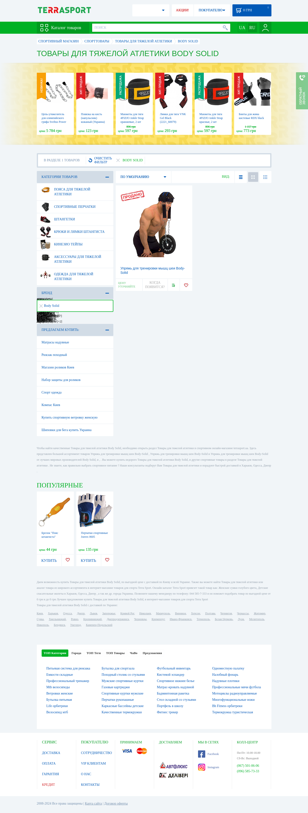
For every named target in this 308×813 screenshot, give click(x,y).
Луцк (241, 619)
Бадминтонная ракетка (173, 693)
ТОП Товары (115, 653)
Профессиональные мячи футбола (236, 687)
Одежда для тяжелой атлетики (66, 275)
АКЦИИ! (182, 10)
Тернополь (203, 619)
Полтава (210, 613)
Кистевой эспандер (170, 674)
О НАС (86, 774)
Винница (180, 613)
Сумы (40, 619)
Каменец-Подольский (99, 625)
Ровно (74, 619)
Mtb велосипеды (58, 687)
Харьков (53, 613)
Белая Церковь (224, 619)
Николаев (145, 613)
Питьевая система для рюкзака (68, 668)
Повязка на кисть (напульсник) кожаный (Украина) (93, 118)
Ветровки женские (59, 693)
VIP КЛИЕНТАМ (93, 763)
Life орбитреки (57, 706)
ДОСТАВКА (51, 753)
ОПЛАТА (49, 763)
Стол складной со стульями (176, 700)
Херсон (195, 613)
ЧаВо (133, 653)
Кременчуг (158, 619)
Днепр (81, 613)
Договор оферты (116, 803)
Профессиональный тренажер (67, 681)
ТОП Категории (55, 653)
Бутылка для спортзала (118, 668)
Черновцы (140, 619)
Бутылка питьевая (59, 700)
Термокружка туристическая (232, 712)
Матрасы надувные (55, 342)
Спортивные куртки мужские (122, 693)
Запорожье (108, 613)
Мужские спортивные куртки (122, 681)
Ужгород (75, 625)
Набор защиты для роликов (61, 380)
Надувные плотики (225, 681)
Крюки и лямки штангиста (72, 231)
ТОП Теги (93, 653)
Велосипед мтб (57, 712)
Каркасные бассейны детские (122, 706)
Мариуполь (163, 613)
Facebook (208, 754)
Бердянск (59, 625)
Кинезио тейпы (61, 244)
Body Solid (49, 306)
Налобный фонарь (225, 674)
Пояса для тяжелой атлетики (65, 190)
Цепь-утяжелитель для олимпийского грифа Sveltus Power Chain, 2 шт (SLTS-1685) (54, 121)
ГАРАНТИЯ (50, 774)
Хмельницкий (57, 619)
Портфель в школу (170, 706)
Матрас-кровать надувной (175, 687)
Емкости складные (59, 674)
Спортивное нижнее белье (175, 681)
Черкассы (243, 613)
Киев (40, 613)
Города (76, 653)
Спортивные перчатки (68, 206)
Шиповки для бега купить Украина (67, 430)
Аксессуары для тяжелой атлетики (70, 257)
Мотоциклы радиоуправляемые (234, 693)
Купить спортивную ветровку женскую (70, 417)
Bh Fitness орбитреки (227, 706)
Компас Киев (51, 405)
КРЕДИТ (48, 785)
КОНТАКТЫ (90, 785)
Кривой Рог (127, 613)
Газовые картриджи (116, 687)
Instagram (208, 767)
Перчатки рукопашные (118, 700)
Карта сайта (93, 803)
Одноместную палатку (228, 668)
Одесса (67, 613)
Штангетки (57, 219)
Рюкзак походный (54, 355)
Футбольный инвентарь (174, 668)
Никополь (43, 625)
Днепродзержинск (118, 619)
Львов (93, 613)
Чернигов (226, 613)
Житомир (259, 613)
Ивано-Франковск (181, 619)
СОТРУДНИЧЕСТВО (96, 753)
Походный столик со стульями (123, 674)
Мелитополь (256, 619)
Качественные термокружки (122, 712)
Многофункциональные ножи (233, 700)
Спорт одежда (52, 392)
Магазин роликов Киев (58, 367)
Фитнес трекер (167, 712)
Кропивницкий (92, 619)
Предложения (152, 653)
